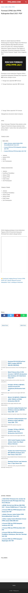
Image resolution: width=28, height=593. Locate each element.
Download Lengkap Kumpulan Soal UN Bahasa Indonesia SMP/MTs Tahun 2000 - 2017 (17, 409)
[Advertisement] (14, 27)
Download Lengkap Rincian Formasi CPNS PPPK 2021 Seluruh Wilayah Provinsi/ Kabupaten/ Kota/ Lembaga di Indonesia (13, 280)
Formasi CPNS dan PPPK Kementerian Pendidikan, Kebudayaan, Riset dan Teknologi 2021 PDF (14, 534)
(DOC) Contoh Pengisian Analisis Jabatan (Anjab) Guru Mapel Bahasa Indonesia (16, 442)
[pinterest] (17, 315)
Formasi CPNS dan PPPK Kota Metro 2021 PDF (15, 151)
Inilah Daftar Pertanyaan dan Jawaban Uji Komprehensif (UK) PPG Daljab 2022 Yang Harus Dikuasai (13, 500)
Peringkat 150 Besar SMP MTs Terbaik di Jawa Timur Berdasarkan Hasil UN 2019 (16, 431)
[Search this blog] (26, 2)
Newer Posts (5, 325)
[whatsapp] (23, 315)
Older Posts (23, 325)
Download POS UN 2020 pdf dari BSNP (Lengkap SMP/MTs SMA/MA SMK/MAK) (16, 363)
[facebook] (4, 315)
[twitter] (11, 315)
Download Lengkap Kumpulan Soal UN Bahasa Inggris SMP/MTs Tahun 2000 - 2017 (17, 420)
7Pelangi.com (14, 2)
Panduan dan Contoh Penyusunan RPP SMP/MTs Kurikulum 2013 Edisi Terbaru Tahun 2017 (17, 452)
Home (14, 585)
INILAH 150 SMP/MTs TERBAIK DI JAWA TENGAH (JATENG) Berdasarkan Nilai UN (17, 399)
